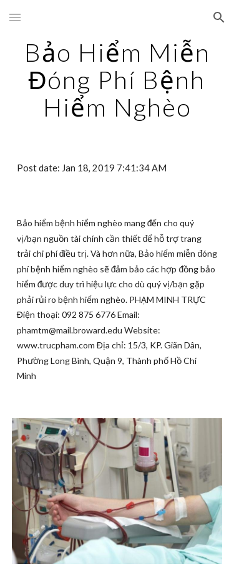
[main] (117, 80)
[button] (15, 17)
